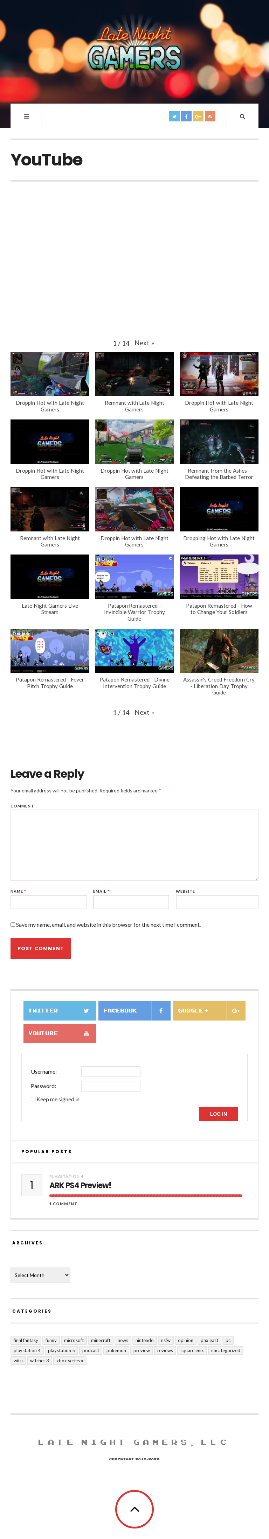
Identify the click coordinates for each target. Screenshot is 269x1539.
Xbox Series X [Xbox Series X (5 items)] (69, 1360)
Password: (43, 1085)
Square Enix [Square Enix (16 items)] (192, 1350)
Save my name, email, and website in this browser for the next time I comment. (108, 924)
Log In (218, 1114)
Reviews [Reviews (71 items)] (165, 1350)
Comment (22, 806)
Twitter (62, 1011)
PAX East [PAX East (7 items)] (209, 1340)
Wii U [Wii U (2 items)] (18, 1360)
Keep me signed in (58, 1099)
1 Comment (63, 1203)
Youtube (62, 1033)
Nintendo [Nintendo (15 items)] (145, 1340)
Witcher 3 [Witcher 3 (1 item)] (39, 1360)
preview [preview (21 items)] (141, 1350)
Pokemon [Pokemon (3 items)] (116, 1350)
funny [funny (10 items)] (51, 1340)
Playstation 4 (66, 1176)
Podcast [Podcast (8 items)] (90, 1350)
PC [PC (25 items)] (228, 1340)
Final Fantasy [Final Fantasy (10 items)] (26, 1340)
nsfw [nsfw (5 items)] (166, 1340)
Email (101, 891)
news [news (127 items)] (123, 1340)
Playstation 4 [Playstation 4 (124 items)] (27, 1350)
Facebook (137, 1011)
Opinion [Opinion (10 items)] (185, 1340)
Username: (44, 1071)
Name (18, 891)
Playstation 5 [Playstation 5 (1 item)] (61, 1350)
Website (185, 891)
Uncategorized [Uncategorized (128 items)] (225, 1350)
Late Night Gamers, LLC (134, 1442)
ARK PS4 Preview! (80, 1185)
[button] (144, 343)
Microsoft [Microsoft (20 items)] (74, 1340)
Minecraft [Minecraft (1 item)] (100, 1340)
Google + (212, 1011)
